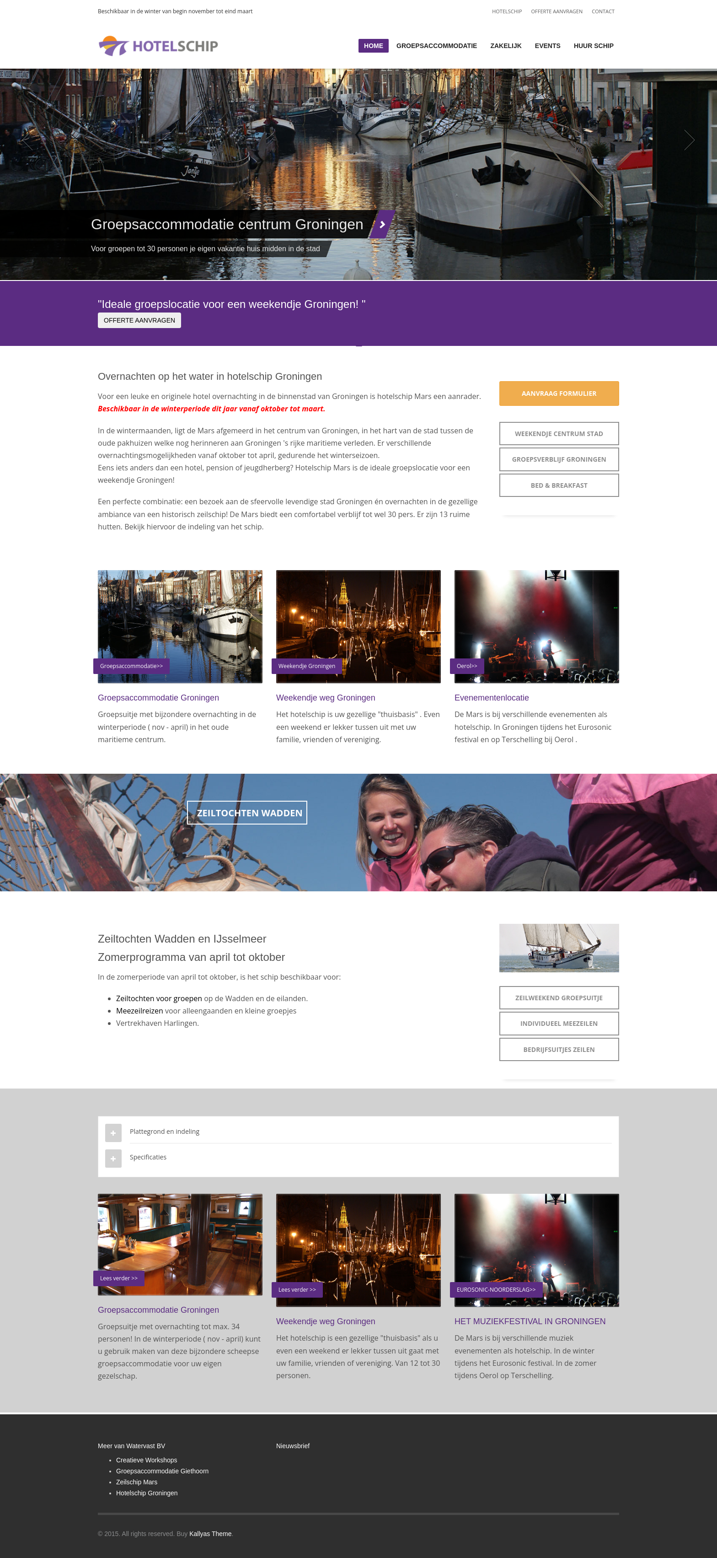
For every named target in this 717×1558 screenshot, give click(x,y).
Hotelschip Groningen (147, 1493)
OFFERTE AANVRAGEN (557, 11)
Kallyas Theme (210, 1533)
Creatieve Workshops (146, 1460)
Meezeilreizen (139, 1011)
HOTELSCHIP (507, 11)
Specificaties (148, 1157)
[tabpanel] (358, 140)
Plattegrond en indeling (164, 1131)
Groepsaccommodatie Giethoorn (162, 1471)
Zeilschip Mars (136, 1482)
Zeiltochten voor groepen (160, 998)
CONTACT (603, 11)
